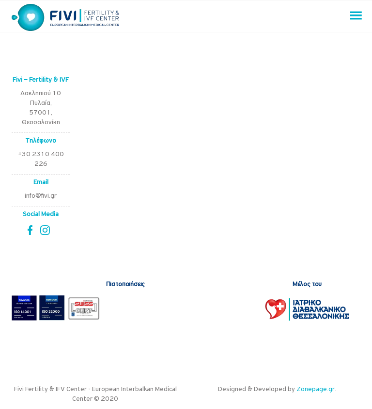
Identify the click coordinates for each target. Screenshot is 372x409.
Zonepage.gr (315, 389)
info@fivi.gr (41, 196)
